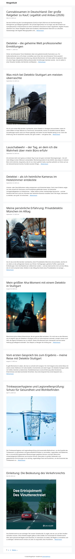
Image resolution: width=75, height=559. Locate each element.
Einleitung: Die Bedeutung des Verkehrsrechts (35, 473)
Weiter (15, 550)
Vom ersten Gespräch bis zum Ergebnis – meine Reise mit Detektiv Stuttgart (36, 356)
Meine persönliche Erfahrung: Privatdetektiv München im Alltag (34, 209)
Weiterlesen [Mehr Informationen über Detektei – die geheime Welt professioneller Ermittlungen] (42, 62)
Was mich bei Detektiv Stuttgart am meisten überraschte (34, 76)
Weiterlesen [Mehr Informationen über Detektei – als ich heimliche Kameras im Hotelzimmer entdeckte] (33, 195)
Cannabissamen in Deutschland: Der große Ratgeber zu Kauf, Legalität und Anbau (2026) (35, 13)
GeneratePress (46, 556)
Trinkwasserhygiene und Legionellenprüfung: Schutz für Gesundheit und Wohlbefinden (35, 388)
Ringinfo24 (11, 2)
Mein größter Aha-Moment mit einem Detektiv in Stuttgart (36, 284)
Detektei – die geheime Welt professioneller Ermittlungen (34, 44)
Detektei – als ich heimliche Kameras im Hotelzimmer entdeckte (31, 178)
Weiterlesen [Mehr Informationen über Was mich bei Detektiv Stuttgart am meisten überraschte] (56, 134)
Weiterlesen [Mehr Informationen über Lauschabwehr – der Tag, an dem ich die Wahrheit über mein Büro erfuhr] (44, 164)
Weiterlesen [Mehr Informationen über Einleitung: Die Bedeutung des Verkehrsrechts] (58, 539)
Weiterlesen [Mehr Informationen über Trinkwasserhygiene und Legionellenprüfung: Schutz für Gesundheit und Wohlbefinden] (21, 460)
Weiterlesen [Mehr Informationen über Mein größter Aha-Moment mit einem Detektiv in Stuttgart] (56, 342)
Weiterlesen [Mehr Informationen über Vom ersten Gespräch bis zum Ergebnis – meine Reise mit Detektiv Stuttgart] (10, 374)
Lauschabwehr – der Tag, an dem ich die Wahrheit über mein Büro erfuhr (31, 148)
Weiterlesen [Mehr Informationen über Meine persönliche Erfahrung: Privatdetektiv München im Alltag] (10, 270)
